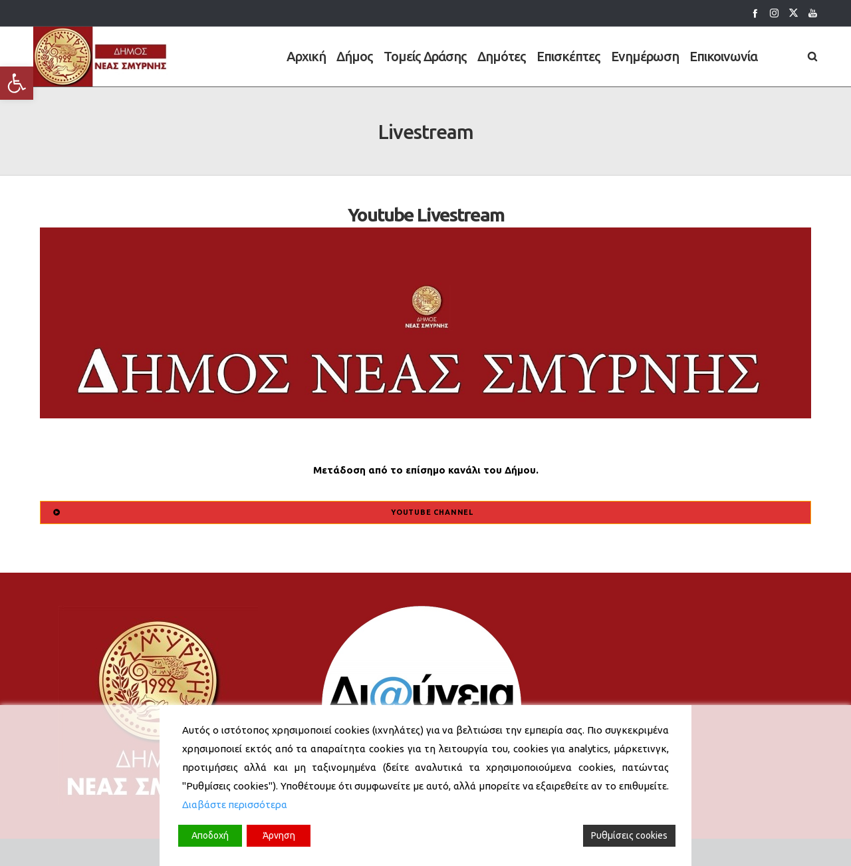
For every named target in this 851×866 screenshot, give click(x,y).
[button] (16, 83)
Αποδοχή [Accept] (210, 835)
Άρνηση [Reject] (279, 835)
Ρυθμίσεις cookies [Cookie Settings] (629, 835)
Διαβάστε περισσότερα (234, 804)
